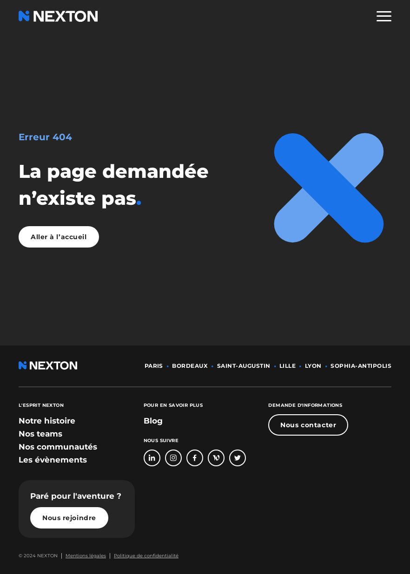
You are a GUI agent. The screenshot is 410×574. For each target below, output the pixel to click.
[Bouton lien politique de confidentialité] (144, 556)
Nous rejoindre (69, 518)
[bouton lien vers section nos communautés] (58, 446)
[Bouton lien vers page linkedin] (152, 458)
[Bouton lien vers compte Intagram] (173, 458)
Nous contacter (308, 425)
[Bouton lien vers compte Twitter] (237, 458)
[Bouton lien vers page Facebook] (194, 458)
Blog (153, 420)
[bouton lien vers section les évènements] (53, 459)
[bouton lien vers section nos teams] (40, 433)
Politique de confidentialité (146, 556)
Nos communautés (58, 446)
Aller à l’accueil (59, 237)
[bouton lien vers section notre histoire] (47, 420)
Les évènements (53, 459)
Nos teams (40, 433)
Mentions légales (86, 556)
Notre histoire (47, 420)
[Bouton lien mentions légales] (83, 556)
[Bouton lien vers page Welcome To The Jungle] (216, 458)
